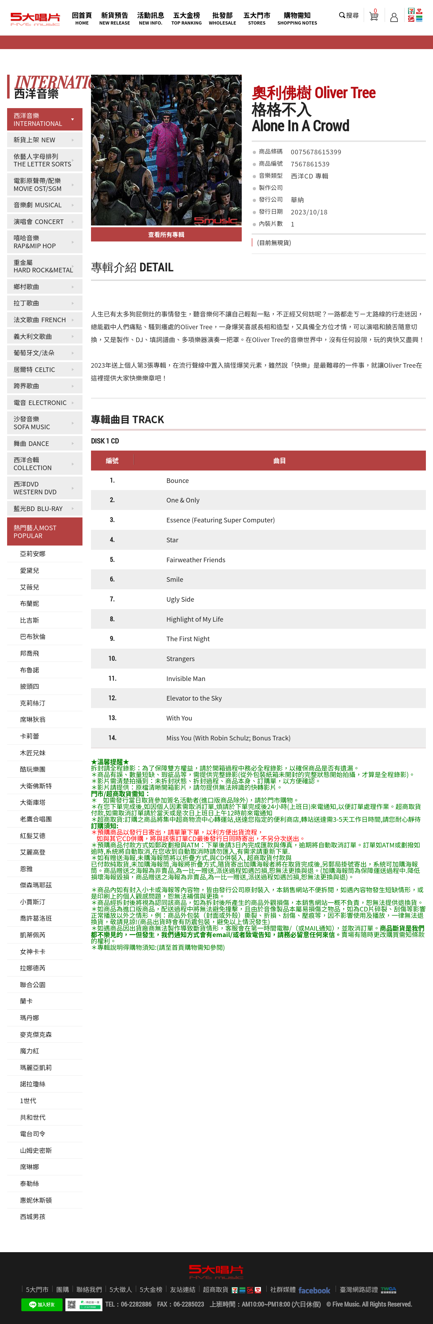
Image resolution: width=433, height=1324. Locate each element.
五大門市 (256, 18)
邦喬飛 (29, 653)
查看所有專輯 (166, 234)
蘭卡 (26, 1000)
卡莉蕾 (29, 735)
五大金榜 (186, 18)
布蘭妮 (29, 603)
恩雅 (26, 868)
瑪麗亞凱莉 (36, 1067)
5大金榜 (151, 1289)
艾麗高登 (33, 851)
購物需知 (297, 18)
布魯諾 (29, 669)
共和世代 (33, 1117)
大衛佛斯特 (36, 785)
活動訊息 (150, 18)
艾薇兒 (29, 586)
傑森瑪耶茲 (36, 884)
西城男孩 (33, 1216)
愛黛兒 (29, 570)
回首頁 (82, 18)
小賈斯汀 (33, 901)
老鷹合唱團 (36, 818)
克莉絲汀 (33, 702)
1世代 (28, 1100)
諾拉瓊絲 (33, 1083)
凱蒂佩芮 (33, 934)
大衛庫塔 (33, 802)
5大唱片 (35, 19)
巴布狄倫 (33, 636)
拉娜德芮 (33, 967)
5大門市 (37, 1289)
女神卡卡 (33, 951)
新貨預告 (114, 18)
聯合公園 (33, 984)
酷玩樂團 (33, 768)
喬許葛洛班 (36, 917)
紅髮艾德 (33, 835)
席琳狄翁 (33, 719)
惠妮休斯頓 (36, 1200)
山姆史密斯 (36, 1150)
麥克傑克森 (36, 1034)
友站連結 (183, 1289)
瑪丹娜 (29, 1017)
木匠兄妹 (33, 752)
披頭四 (29, 686)
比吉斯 (29, 619)
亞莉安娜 (33, 553)
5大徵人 (120, 1289)
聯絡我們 (89, 1289)
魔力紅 (29, 1050)
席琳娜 (29, 1166)
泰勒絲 (29, 1183)
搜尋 (352, 15)
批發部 (222, 18)
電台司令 (33, 1133)
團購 (62, 1289)
